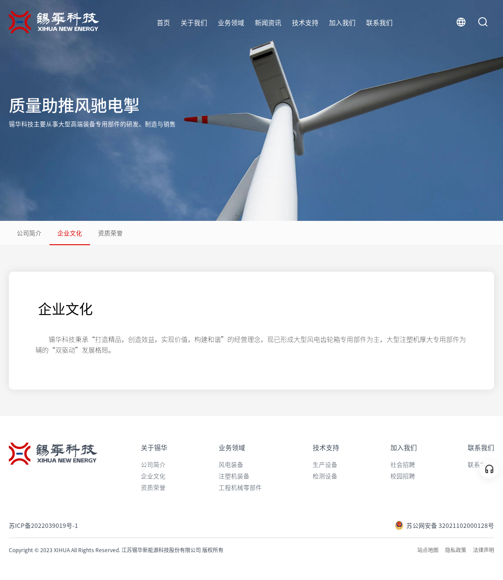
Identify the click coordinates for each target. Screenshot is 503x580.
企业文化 (69, 232)
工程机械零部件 (240, 487)
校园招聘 (402, 475)
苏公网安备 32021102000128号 (444, 525)
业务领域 (231, 22)
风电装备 (231, 464)
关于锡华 (154, 447)
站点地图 (428, 549)
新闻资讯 (268, 22)
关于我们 (194, 22)
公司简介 (29, 232)
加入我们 (342, 22)
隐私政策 (455, 549)
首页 (163, 22)
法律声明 (483, 549)
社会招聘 (402, 464)
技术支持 (305, 22)
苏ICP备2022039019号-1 (43, 525)
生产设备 (325, 464)
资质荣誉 (110, 232)
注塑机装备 (234, 475)
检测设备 (325, 475)
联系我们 (379, 22)
